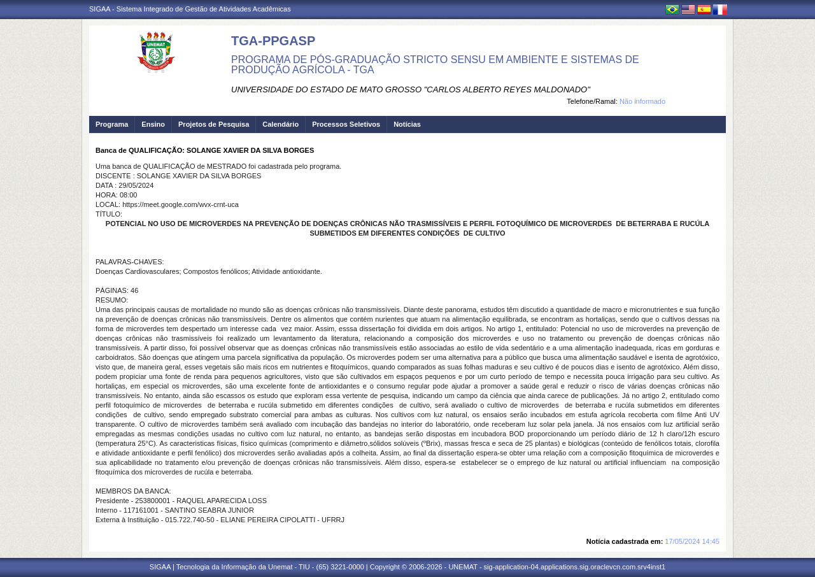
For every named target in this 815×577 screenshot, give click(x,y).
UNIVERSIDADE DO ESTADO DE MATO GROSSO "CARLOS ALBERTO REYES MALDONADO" (410, 89)
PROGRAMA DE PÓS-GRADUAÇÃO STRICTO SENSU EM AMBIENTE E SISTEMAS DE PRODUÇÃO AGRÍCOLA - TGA (435, 64)
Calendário (280, 124)
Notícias (407, 124)
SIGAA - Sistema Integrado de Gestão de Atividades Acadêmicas (190, 9)
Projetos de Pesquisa (213, 124)
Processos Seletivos (346, 124)
